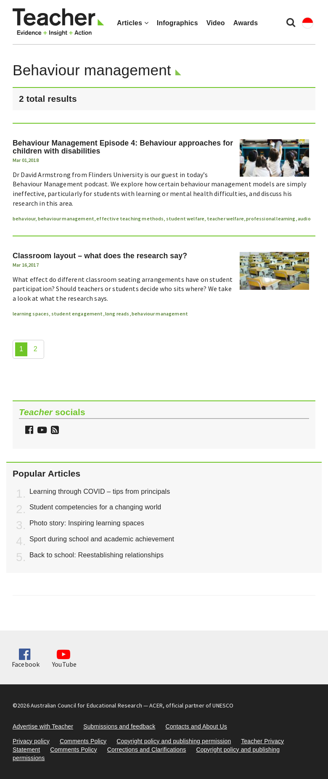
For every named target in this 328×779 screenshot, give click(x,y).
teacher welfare (225, 218)
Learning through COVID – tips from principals (99, 491)
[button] (54, 431)
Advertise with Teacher (43, 726)
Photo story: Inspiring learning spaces (86, 523)
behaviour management (66, 218)
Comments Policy (83, 741)
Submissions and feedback (119, 726)
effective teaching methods (130, 218)
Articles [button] (132, 22)
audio (304, 218)
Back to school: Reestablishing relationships (96, 555)
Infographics (177, 22)
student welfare (185, 218)
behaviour (24, 218)
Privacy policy (31, 741)
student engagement (77, 313)
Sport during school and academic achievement (101, 539)
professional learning (270, 218)
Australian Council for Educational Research (86, 705)
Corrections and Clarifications (146, 749)
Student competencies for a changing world (95, 507)
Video (215, 22)
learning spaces (31, 313)
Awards (245, 22)
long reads (117, 313)
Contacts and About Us (196, 726)
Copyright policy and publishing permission (173, 741)
